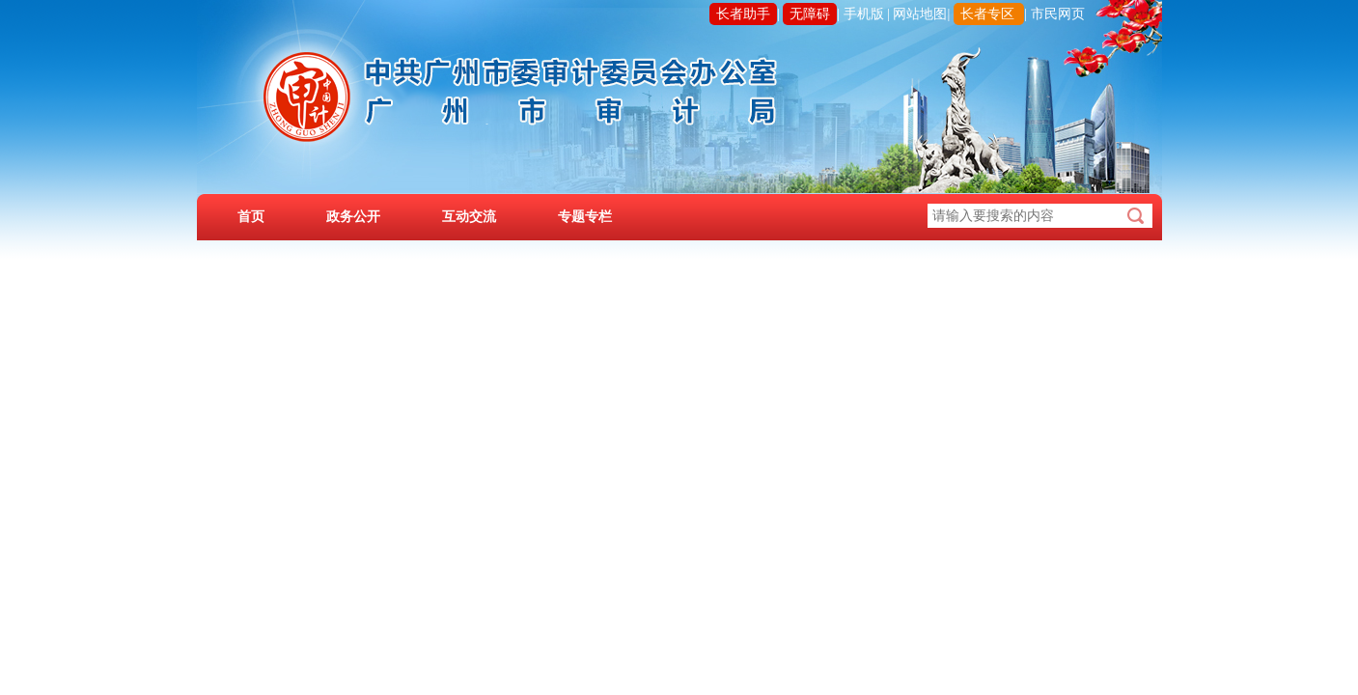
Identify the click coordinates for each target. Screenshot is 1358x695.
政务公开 (353, 216)
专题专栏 (585, 216)
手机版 (864, 14)
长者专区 (987, 14)
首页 (250, 216)
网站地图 (920, 14)
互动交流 (469, 216)
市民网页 (1058, 14)
